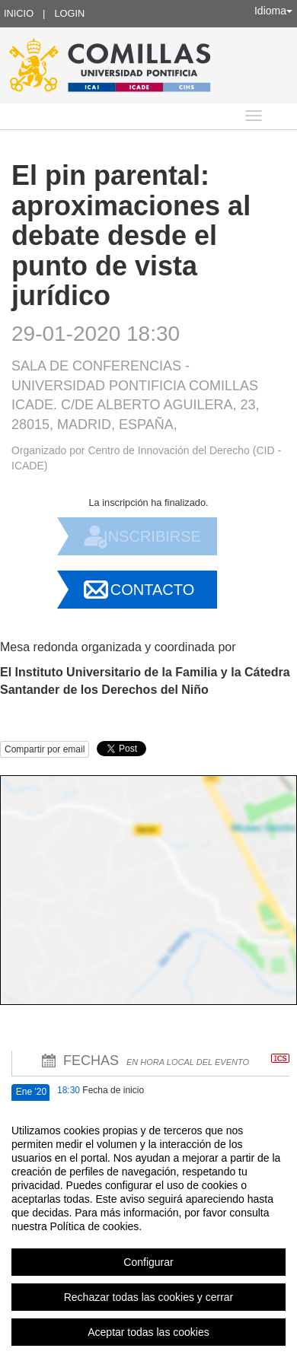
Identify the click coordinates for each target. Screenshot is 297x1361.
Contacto (152, 589)
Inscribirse (152, 536)
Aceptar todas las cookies (148, 1332)
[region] (148, 1231)
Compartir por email (45, 749)
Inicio (19, 13)
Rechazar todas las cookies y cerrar (149, 1297)
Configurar (148, 1262)
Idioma (273, 11)
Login (69, 13)
